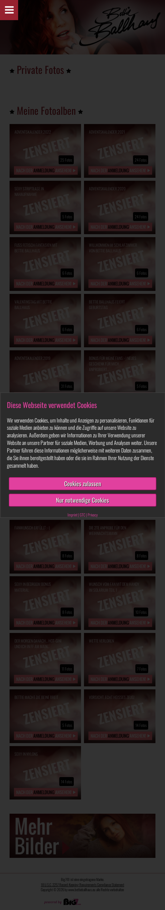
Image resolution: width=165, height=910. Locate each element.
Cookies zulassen (82, 483)
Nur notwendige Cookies (82, 500)
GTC (82, 515)
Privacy (93, 515)
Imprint (72, 515)
